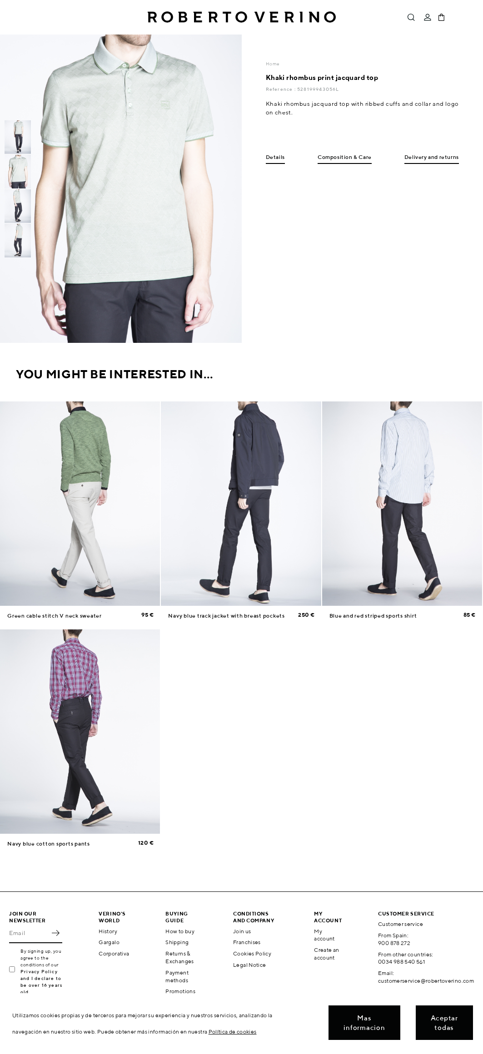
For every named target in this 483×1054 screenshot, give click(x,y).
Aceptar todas (444, 1022)
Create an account (326, 953)
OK (55, 933)
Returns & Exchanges (179, 957)
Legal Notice (249, 964)
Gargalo (109, 942)
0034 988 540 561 (401, 961)
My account (324, 935)
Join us (242, 931)
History (108, 931)
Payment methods (177, 976)
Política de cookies (233, 1031)
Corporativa (114, 953)
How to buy (179, 931)
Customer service (400, 923)
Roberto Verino (241, 17)
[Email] (29, 933)
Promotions (180, 991)
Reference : (281, 89)
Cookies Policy (252, 953)
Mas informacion (364, 1022)
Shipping (177, 942)
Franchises (247, 942)
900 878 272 (394, 943)
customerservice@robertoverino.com (426, 980)
